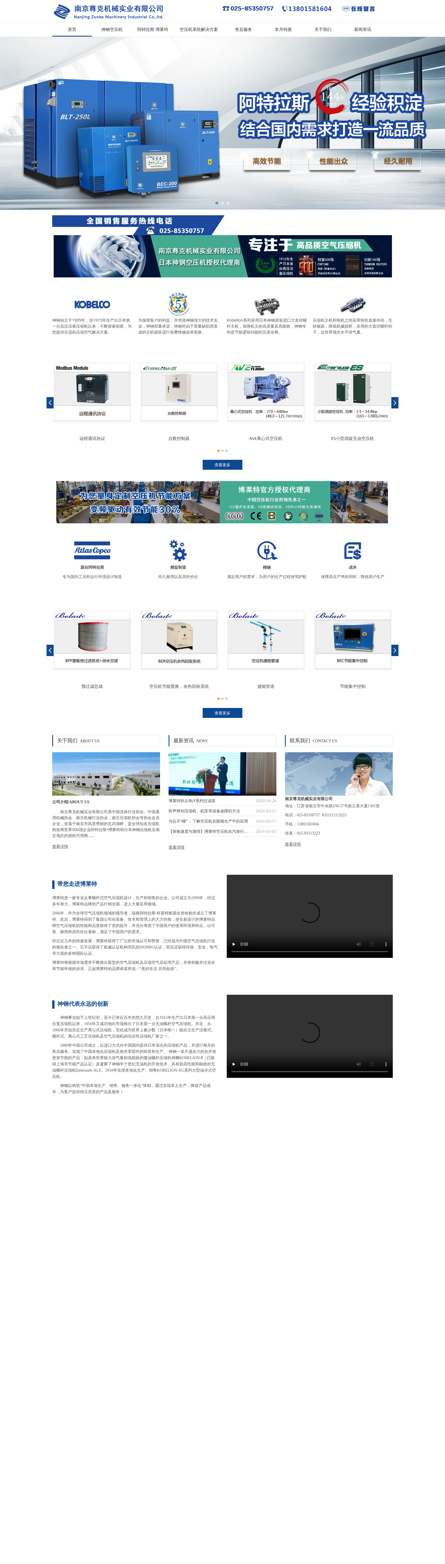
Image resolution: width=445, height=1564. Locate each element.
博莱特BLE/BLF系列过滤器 (192, 800)
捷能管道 (265, 686)
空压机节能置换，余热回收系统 (179, 686)
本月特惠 (283, 29)
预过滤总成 (92, 686)
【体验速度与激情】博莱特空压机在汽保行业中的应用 (216, 831)
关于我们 (322, 29)
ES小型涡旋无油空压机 (352, 438)
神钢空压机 (112, 29)
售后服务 (243, 29)
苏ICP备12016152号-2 (71, 1535)
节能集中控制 (353, 686)
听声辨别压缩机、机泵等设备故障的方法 (204, 810)
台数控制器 (179, 438)
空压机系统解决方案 (199, 29)
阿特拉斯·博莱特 (152, 29)
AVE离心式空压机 (265, 438)
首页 (72, 29)
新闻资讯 (362, 29)
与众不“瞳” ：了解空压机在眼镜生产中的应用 (208, 821)
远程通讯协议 (92, 438)
